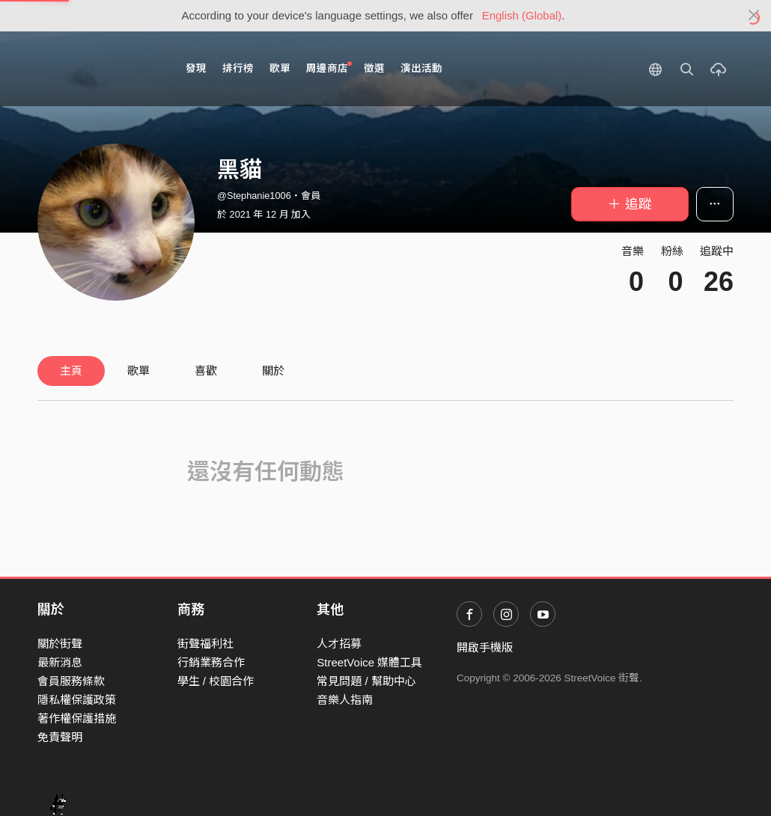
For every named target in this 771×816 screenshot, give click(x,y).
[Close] (754, 16)
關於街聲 (59, 643)
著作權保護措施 (76, 718)
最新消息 (59, 662)
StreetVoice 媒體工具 (369, 662)
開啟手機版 (485, 647)
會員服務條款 (71, 681)
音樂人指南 (345, 699)
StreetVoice (99, 68)
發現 (196, 68)
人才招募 (339, 643)
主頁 (71, 370)
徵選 (374, 68)
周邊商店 (329, 67)
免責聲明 (59, 737)
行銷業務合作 (211, 662)
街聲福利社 (205, 643)
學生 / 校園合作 (216, 681)
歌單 (279, 68)
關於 (273, 370)
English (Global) (522, 15)
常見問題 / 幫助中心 (366, 681)
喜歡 (206, 370)
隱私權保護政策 (76, 699)
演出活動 (421, 68)
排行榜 (238, 68)
